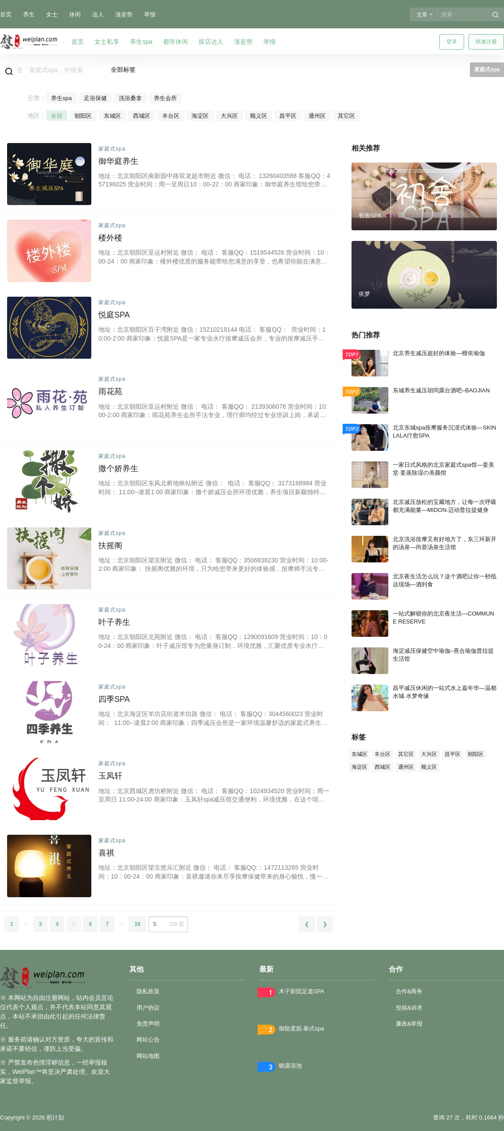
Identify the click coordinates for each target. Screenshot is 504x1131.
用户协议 (148, 1007)
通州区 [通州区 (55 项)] (406, 766)
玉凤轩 (110, 775)
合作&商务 (409, 991)
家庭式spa (111, 149)
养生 (29, 14)
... (26, 922)
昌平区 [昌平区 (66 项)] (453, 754)
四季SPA (114, 699)
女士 (52, 14)
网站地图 (148, 1056)
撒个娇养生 (118, 468)
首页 (6, 14)
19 (137, 924)
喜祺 (106, 852)
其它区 (346, 115)
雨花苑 (110, 391)
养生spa (61, 98)
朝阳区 (83, 115)
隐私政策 (148, 991)
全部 (57, 115)
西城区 (141, 115)
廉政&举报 (409, 1023)
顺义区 (258, 115)
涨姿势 (124, 14)
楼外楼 (110, 237)
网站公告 (148, 1039)
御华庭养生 (118, 161)
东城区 (112, 115)
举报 (150, 14)
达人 (98, 14)
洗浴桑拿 (130, 98)
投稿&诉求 (409, 1007)
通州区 (317, 115)
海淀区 (200, 115)
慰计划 (54, 1117)
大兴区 (229, 115)
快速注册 (486, 42)
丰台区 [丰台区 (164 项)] (383, 754)
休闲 (75, 14)
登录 (451, 42)
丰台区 (171, 115)
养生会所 (165, 98)
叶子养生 (114, 622)
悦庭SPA (114, 314)
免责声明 (148, 1023)
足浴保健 (95, 98)
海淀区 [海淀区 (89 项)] (359, 766)
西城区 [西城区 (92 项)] (383, 766)
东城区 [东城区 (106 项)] (359, 754)
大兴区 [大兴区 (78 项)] (429, 754)
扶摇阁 (110, 545)
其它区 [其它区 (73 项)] (406, 754)
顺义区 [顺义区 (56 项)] (429, 766)
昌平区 (288, 115)
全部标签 (123, 69)
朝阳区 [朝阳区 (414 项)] (476, 754)
